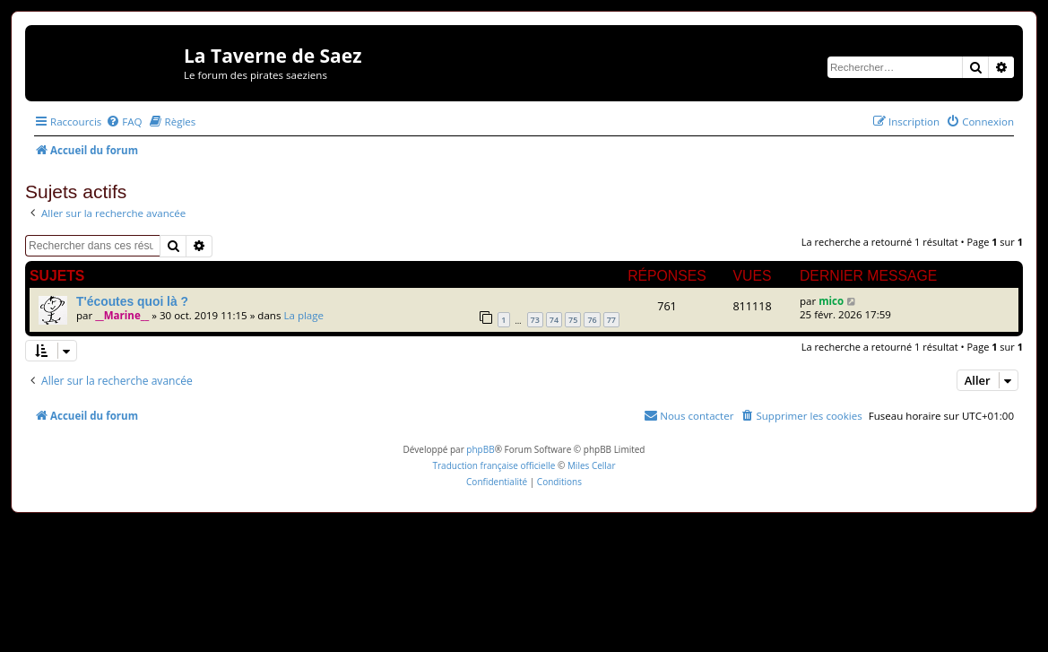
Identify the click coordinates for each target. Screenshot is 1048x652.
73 (535, 320)
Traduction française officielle (493, 465)
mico (831, 301)
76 (591, 320)
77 (611, 320)
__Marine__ (122, 315)
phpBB (480, 449)
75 (572, 320)
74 (554, 320)
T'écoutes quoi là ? (132, 301)
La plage (303, 315)
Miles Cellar (591, 465)
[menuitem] (124, 121)
